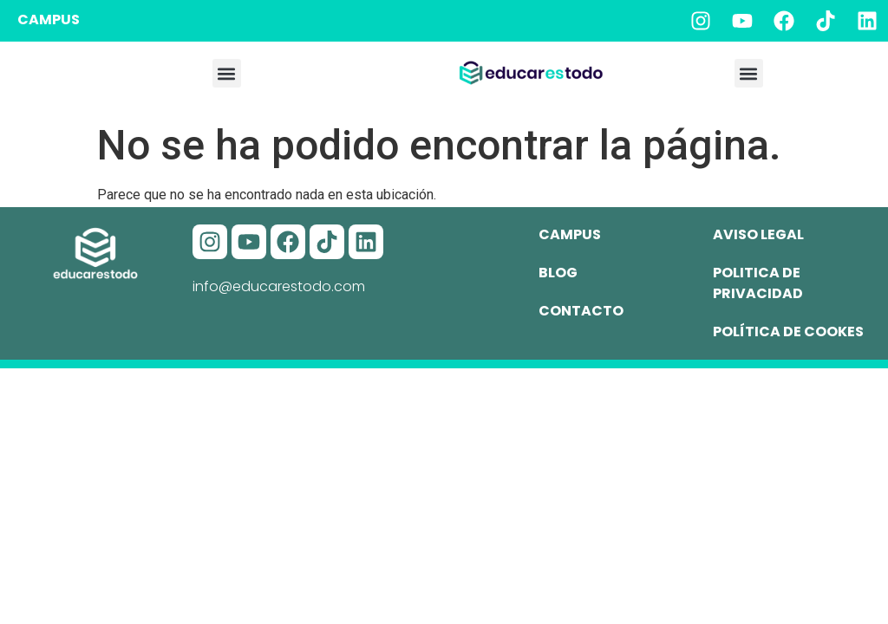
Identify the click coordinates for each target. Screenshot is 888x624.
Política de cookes (788, 331)
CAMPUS (48, 19)
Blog (558, 273)
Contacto (581, 311)
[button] (226, 73)
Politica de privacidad (758, 283)
